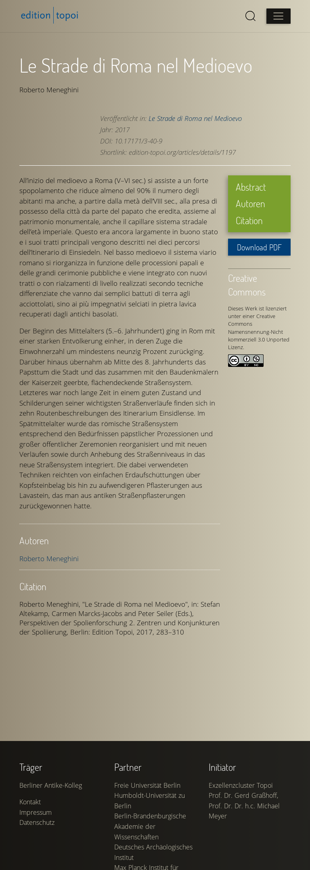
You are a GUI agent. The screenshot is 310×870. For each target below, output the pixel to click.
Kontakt (30, 801)
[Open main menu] (278, 16)
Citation (249, 220)
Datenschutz (36, 822)
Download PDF (259, 247)
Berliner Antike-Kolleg (50, 785)
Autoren (250, 203)
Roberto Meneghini (49, 558)
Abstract (251, 187)
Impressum (35, 812)
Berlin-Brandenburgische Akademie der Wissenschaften (150, 826)
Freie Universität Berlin (147, 785)
